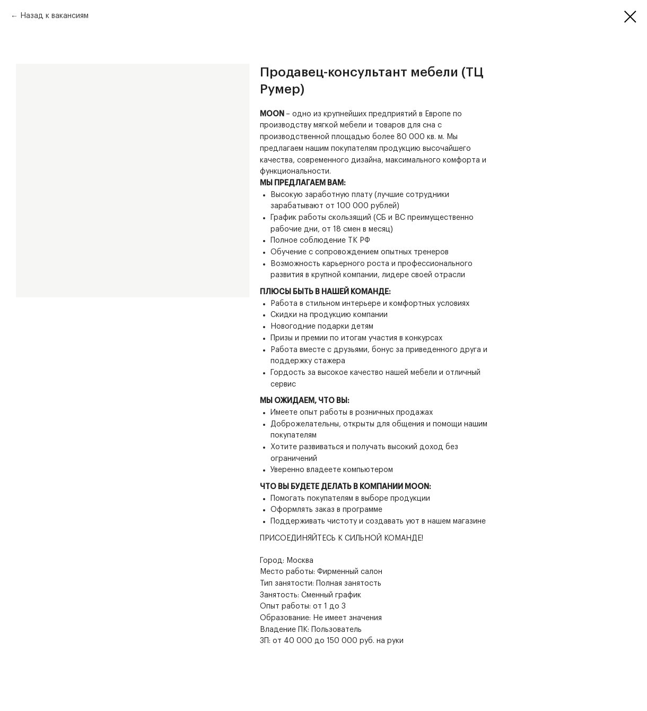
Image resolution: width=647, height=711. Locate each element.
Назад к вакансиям (54, 16)
